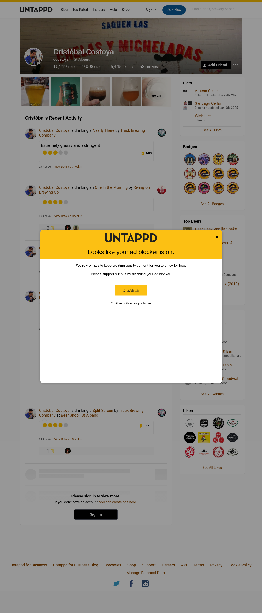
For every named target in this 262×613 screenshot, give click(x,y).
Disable (131, 290)
